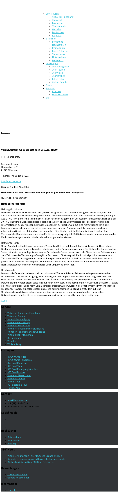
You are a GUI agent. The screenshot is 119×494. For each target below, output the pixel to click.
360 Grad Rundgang (17, 362)
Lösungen (57, 23)
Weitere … (57, 60)
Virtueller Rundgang (63, 16)
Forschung (57, 41)
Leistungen (52, 63)
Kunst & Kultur (60, 51)
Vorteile (56, 29)
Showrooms (58, 54)
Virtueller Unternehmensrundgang (25, 328)
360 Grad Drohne (16, 372)
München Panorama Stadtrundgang (26, 331)
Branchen (51, 38)
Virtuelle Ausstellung (18, 322)
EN (47, 97)
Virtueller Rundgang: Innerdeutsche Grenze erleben (34, 455)
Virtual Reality (59, 82)
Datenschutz (14, 437)
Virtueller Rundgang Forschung (23, 313)
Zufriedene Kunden (17, 474)
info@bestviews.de (11, 181)
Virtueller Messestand (19, 375)
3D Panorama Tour (17, 384)
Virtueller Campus (17, 316)
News (49, 85)
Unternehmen (59, 57)
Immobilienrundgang (18, 319)
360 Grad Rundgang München (22, 369)
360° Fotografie (60, 66)
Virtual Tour (13, 381)
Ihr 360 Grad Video (16, 356)
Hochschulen (59, 44)
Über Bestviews (60, 94)
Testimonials (59, 26)
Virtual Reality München (20, 334)
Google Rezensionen (18, 477)
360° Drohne (58, 75)
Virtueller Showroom (18, 325)
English (11, 490)
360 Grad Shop (14, 366)
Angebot (56, 35)
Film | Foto (58, 78)
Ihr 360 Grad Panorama (19, 359)
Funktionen (58, 32)
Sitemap (11, 443)
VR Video (11, 341)
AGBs (4, 300)
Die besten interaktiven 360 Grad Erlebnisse (30, 462)
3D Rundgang (14, 337)
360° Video (57, 72)
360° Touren (52, 13)
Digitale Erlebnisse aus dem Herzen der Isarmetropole (36, 458)
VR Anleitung (14, 344)
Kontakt (50, 88)
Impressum (13, 440)
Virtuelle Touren (16, 378)
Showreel (57, 19)
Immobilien (58, 47)
